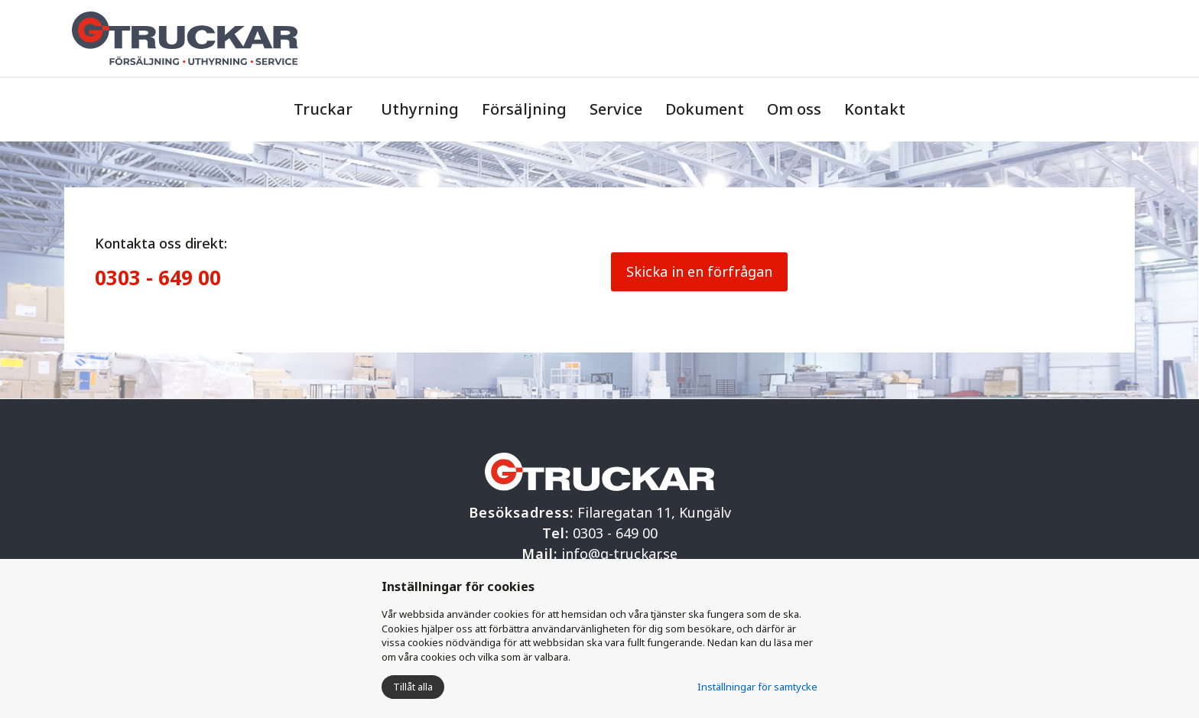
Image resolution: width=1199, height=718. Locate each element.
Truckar (323, 109)
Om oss (794, 109)
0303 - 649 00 (158, 277)
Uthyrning (420, 109)
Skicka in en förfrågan (699, 271)
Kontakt (874, 109)
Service (616, 109)
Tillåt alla (413, 687)
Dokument (704, 109)
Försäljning (524, 109)
